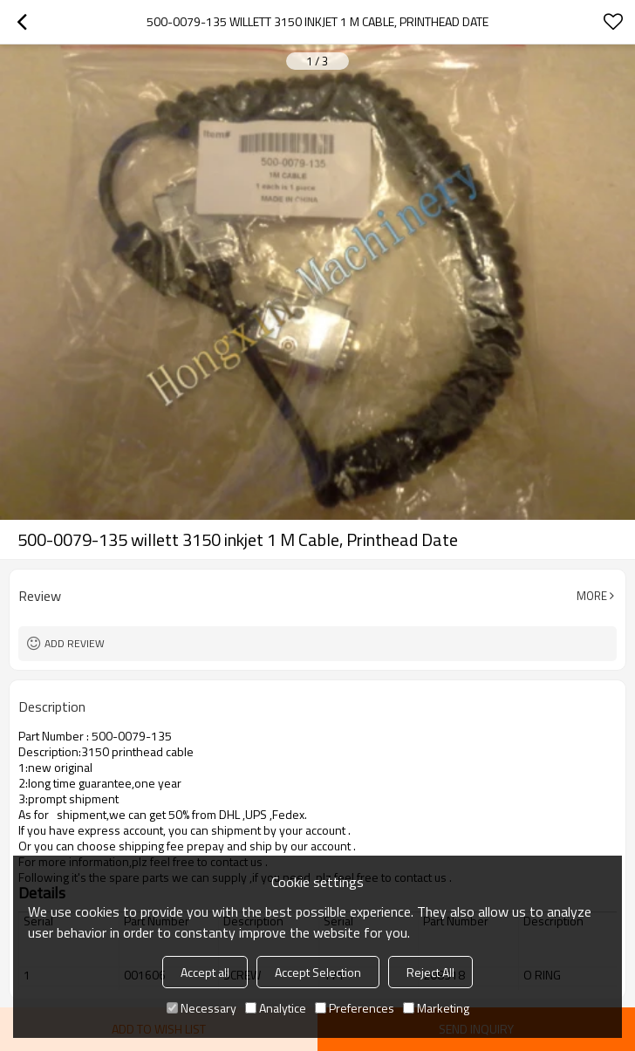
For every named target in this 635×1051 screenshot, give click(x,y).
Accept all (205, 972)
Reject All (430, 972)
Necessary (201, 1008)
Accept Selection (318, 972)
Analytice (275, 1008)
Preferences (354, 1008)
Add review (74, 643)
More (592, 595)
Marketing (436, 1008)
